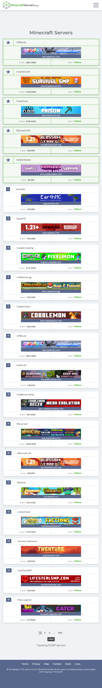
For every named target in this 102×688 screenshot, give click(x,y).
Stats (68, 664)
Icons (78, 664)
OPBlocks (21, 42)
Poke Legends (24, 599)
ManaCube (22, 424)
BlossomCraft (23, 130)
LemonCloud (23, 511)
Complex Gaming (24, 248)
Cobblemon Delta (25, 394)
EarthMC (20, 189)
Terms (25, 664)
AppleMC (21, 218)
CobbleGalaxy (23, 306)
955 (60, 633)
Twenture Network (27, 541)
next (51, 639)
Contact (57, 664)
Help (46, 664)
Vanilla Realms (23, 159)
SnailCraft (21, 365)
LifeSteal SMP (25, 570)
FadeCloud (21, 101)
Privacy (36, 664)
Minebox (21, 482)
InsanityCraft (23, 71)
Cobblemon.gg (24, 277)
